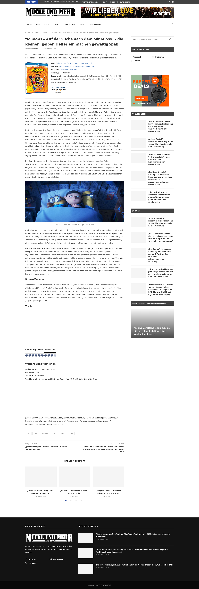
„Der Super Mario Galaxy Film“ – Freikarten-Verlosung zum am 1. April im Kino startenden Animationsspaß (160, 237)
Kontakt (104, 2)
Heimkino (45, 433)
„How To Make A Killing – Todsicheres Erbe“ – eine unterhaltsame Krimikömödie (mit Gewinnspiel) (159, 159)
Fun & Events (69, 24)
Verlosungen (95, 24)
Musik (46, 24)
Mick (36, 49)
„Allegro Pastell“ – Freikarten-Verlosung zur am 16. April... (109, 491)
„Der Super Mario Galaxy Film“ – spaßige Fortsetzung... (41, 491)
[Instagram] (169, 2)
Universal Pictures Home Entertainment (75, 63)
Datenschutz (125, 2)
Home (29, 24)
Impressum (114, 2)
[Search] (172, 24)
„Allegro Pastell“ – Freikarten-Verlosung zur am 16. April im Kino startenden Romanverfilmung (160, 143)
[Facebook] (141, 57)
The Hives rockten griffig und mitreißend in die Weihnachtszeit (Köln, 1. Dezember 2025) (134, 565)
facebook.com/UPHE (69, 69)
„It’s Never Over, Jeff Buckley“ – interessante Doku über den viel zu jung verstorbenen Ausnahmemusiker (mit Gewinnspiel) (160, 178)
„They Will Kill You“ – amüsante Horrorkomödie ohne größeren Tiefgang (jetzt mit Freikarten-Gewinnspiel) (159, 197)
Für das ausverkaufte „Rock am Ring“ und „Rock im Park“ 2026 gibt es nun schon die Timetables (133, 535)
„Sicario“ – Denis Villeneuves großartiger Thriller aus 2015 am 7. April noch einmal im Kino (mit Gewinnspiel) (160, 273)
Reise (82, 24)
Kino (54, 433)
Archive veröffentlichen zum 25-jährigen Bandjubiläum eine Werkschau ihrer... (152, 331)
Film (56, 24)
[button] (40, 2)
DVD (28, 433)
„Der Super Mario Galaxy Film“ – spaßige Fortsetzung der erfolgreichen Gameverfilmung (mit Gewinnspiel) (160, 126)
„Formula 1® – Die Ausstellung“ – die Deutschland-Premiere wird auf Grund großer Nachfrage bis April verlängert (132, 550)
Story (71, 433)
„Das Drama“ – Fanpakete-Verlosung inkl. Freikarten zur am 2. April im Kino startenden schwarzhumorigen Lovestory (159, 255)
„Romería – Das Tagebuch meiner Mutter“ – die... (64, 2)
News (38, 24)
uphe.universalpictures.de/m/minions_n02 (77, 66)
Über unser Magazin (90, 2)
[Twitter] (173, 2)
